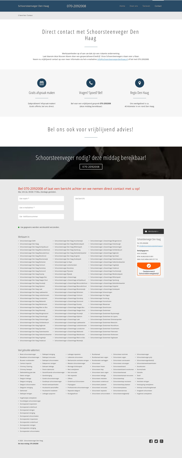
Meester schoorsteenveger (76, 363)
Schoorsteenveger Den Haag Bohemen (33, 262)
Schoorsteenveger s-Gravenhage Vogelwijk (104, 265)
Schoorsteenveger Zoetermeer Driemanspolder (106, 319)
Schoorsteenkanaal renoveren (123, 375)
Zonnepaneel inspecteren (28, 404)
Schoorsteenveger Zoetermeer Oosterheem (104, 329)
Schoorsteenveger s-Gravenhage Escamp (68, 304)
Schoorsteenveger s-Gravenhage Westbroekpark (106, 274)
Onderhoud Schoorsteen (76, 381)
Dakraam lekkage (48, 366)
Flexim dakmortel (48, 369)
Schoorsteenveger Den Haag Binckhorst (33, 256)
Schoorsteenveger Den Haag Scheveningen (34, 319)
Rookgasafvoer (73, 394)
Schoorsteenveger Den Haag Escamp (32, 274)
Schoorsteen (96, 363)
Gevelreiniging (47, 375)
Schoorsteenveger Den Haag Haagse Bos (33, 277)
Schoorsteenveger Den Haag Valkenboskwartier (36, 334)
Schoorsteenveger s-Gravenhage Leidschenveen (71, 325)
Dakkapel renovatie (48, 357)
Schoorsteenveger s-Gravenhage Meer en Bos (70, 338)
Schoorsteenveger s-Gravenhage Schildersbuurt (106, 250)
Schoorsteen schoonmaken (101, 394)
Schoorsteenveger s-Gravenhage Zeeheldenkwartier (107, 283)
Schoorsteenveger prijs (144, 357)
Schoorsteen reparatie (99, 391)
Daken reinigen (25, 375)
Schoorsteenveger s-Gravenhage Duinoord (69, 301)
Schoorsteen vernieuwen (121, 360)
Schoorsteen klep (98, 369)
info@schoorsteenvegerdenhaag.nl (112, 59)
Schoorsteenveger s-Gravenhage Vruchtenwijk (105, 271)
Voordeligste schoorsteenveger (30, 401)
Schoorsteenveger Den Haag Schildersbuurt (34, 322)
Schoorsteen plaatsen (99, 384)
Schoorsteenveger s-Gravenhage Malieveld (69, 331)
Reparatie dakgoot (74, 391)
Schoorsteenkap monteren (122, 381)
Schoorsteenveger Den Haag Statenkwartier (34, 331)
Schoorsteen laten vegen (100, 372)
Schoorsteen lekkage (99, 375)
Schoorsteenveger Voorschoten (100, 301)
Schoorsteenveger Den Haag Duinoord (33, 271)
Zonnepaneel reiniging (27, 413)
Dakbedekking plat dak (27, 372)
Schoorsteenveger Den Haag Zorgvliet (67, 256)
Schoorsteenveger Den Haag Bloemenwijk (34, 259)
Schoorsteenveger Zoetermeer (100, 310)
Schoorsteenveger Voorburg (99, 298)
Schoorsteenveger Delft (28, 241)
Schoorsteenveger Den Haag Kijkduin (32, 286)
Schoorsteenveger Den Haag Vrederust (33, 341)
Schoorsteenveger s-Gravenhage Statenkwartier (106, 259)
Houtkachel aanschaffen (50, 387)
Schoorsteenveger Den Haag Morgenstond (34, 313)
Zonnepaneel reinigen (27, 410)
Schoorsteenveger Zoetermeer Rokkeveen (104, 334)
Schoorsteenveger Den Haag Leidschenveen (34, 295)
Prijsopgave (71, 384)
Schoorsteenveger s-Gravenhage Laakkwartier (70, 322)
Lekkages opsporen (48, 394)
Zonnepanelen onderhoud (29, 422)
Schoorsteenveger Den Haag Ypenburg (67, 250)
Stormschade (141, 369)
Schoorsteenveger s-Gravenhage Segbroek (104, 253)
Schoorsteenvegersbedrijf (145, 360)
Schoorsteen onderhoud (100, 381)
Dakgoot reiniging (26, 381)
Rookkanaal (96, 354)
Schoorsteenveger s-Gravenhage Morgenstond (105, 241)
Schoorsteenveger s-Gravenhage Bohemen (69, 292)
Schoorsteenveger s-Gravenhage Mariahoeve (70, 334)
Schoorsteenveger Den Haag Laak (31, 289)
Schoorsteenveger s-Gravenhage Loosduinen (70, 329)
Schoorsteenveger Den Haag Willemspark (68, 247)
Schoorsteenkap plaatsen (121, 384)
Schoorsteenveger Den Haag (33, 5)
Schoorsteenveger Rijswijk (63, 274)
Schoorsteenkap (118, 378)
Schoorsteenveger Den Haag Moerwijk (32, 310)
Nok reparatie (72, 375)
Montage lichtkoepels (75, 366)
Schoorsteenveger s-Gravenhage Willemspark (105, 277)
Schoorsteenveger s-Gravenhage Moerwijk (69, 341)
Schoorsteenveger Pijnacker (64, 271)
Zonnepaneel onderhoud (28, 407)
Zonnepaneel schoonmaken (29, 416)
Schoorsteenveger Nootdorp (64, 268)
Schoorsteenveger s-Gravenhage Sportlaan (104, 256)
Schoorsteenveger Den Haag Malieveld (33, 301)
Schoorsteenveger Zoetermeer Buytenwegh (104, 313)
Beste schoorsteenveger (28, 354)
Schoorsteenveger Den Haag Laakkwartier (34, 292)
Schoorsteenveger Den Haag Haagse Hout (34, 280)
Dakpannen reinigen (49, 363)
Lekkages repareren (74, 354)
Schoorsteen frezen (98, 366)
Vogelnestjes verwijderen (28, 398)
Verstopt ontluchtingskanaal (146, 387)
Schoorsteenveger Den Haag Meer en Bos (33, 307)
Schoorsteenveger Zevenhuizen (100, 307)
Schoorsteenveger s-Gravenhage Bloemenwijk (70, 289)
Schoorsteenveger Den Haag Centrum (32, 265)
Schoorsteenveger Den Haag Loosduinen (33, 298)
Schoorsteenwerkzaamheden (146, 363)
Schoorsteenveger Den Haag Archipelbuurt (34, 247)
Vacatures (140, 378)
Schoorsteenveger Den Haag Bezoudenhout (34, 253)
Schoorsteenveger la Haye (63, 262)
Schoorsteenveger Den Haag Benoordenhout (35, 250)
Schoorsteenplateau (120, 387)
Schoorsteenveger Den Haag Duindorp (33, 268)
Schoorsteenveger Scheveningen (101, 292)
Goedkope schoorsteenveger (52, 381)
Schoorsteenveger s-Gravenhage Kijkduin (68, 316)
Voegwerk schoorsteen (144, 391)
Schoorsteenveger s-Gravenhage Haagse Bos (69, 307)
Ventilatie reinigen (143, 381)
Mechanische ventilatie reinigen (78, 360)
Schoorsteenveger (143, 354)
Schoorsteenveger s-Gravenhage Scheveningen (106, 247)
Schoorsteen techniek (120, 354)
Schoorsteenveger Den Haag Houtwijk (32, 283)
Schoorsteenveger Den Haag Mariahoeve (33, 304)
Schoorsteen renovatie (99, 387)
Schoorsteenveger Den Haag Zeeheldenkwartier (70, 253)
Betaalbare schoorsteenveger (29, 357)
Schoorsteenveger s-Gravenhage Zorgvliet (104, 286)
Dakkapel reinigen (26, 394)
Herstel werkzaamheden (50, 384)
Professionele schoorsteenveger (78, 387)
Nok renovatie (72, 372)
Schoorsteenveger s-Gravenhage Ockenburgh (105, 244)
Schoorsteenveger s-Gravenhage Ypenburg (104, 280)
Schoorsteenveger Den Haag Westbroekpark (69, 244)
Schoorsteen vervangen (121, 363)
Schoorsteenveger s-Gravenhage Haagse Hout (70, 310)
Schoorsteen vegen (119, 357)
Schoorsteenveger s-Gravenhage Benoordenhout (71, 283)
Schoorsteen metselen (99, 378)
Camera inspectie (25, 363)
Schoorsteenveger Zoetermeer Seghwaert (104, 338)
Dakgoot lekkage (25, 378)
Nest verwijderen (73, 369)
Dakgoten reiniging (26, 387)
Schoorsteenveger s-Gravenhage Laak (67, 319)
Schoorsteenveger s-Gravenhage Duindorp (69, 298)
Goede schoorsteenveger (50, 378)
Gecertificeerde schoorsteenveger (53, 372)
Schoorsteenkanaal (119, 372)
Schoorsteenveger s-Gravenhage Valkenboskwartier (107, 262)
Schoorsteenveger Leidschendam (66, 265)
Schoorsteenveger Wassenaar (100, 304)
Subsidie (140, 372)
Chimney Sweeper (26, 369)
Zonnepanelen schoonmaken (30, 431)
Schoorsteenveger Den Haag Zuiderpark (68, 259)
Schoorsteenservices (120, 391)
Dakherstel (23, 391)
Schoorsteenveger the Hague (100, 295)
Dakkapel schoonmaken (50, 360)
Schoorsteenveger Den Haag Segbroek (32, 325)
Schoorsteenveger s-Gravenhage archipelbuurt (70, 280)
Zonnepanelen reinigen (28, 425)
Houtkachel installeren (49, 391)
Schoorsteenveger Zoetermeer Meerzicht (103, 322)
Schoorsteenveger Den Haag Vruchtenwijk (69, 241)
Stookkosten (141, 366)
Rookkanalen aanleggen (100, 360)
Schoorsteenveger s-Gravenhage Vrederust (104, 268)
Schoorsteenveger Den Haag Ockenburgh (33, 316)
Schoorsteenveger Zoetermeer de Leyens (104, 316)
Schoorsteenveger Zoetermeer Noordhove (104, 325)
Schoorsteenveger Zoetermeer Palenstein (104, 331)
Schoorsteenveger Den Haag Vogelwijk (33, 338)
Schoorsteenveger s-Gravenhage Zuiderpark (105, 289)
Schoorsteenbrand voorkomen (123, 369)
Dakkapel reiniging (48, 354)
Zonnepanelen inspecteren (29, 419)
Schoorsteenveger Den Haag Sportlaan (33, 329)
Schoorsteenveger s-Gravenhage (65, 277)
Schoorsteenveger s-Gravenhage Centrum (68, 295)
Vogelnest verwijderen (144, 394)
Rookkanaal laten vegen (100, 357)
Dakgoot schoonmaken (28, 384)
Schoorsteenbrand (119, 366)
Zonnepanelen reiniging (28, 428)
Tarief (139, 375)
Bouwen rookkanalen (27, 360)
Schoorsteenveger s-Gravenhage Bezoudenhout (71, 286)
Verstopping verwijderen (145, 384)
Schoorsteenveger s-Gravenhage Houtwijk (69, 313)
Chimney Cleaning (26, 366)
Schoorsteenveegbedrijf (121, 394)
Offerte (70, 378)
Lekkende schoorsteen (75, 357)
